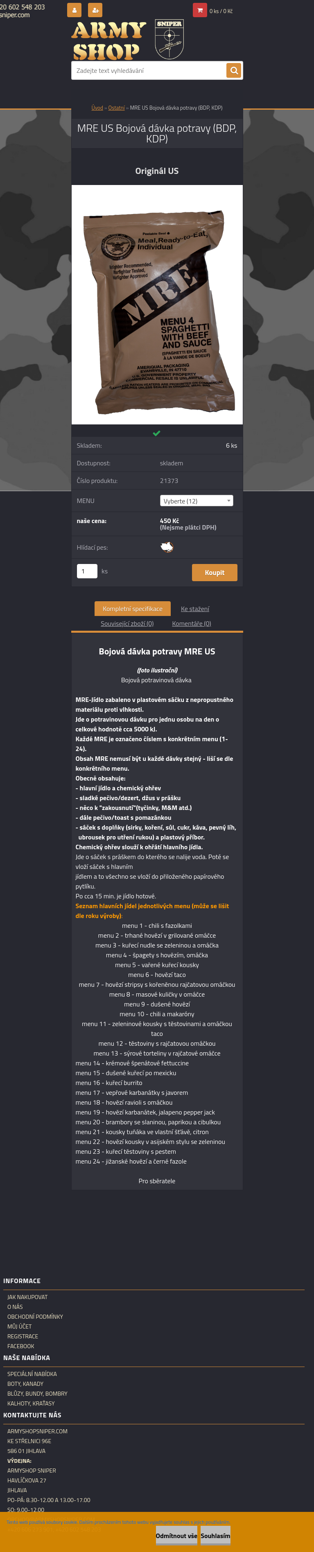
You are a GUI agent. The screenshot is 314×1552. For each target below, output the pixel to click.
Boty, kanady (25, 1384)
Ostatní (116, 108)
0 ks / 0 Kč (221, 11)
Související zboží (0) (127, 623)
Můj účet (19, 1326)
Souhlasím (215, 1536)
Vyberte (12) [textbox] (181, 501)
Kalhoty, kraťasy (31, 1403)
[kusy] (87, 571)
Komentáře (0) (191, 623)
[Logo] (127, 39)
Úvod (97, 108)
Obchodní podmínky (35, 1317)
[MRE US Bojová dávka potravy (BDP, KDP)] (157, 188)
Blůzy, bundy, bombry (37, 1393)
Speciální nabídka (32, 1374)
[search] (233, 71)
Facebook (20, 1346)
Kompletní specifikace (133, 609)
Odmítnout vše (177, 1536)
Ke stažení (195, 609)
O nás (15, 1307)
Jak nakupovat (27, 1297)
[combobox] (196, 500)
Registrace (22, 1336)
